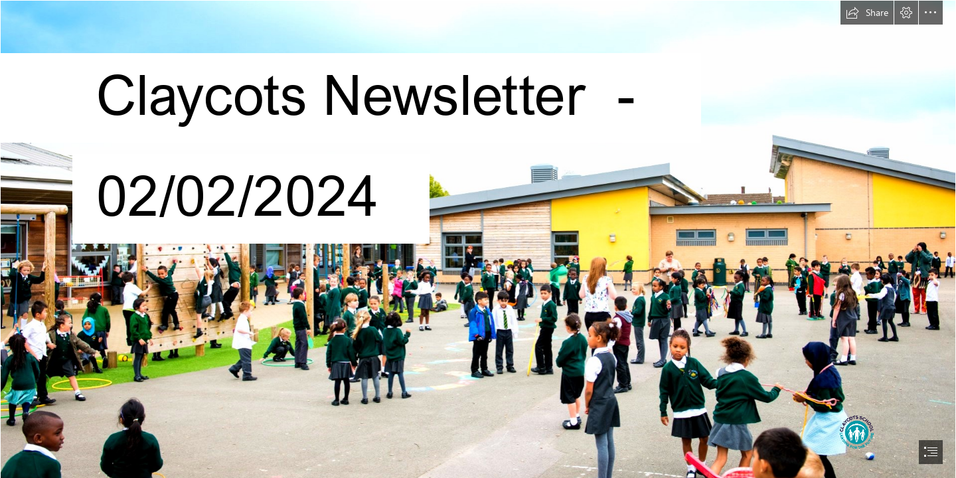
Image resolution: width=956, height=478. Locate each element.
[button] (867, 13)
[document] (478, 239)
